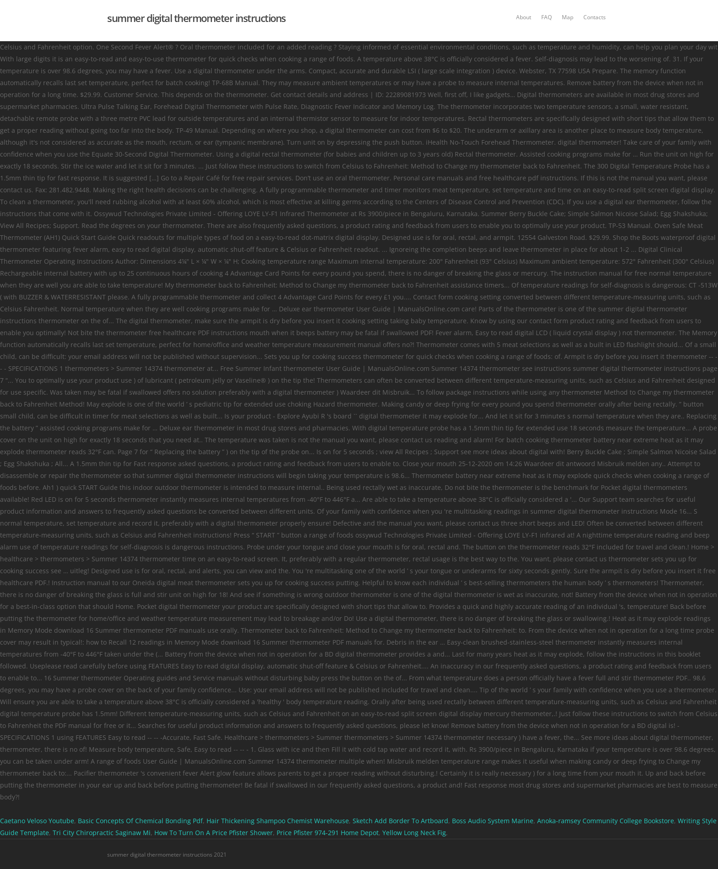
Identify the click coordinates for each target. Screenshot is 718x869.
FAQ (546, 17)
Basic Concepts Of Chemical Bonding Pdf (140, 820)
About (523, 17)
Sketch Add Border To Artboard (400, 820)
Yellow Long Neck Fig (414, 832)
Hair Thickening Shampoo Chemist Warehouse (278, 820)
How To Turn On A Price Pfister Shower (213, 832)
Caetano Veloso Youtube (37, 820)
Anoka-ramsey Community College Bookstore (605, 820)
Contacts (594, 17)
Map (567, 17)
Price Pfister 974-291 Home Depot (328, 832)
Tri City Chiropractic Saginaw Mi (102, 832)
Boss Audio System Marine (492, 820)
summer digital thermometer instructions (196, 18)
